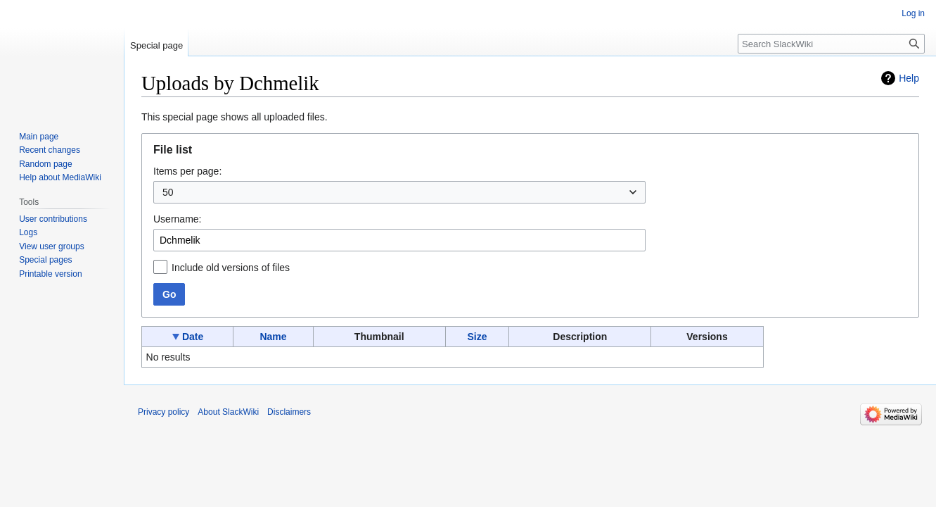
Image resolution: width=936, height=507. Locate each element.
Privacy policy (163, 412)
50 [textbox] (168, 192)
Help (909, 78)
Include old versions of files (231, 267)
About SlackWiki (228, 412)
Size (477, 336)
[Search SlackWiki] (831, 44)
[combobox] (399, 192)
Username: (177, 219)
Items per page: (187, 171)
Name (272, 336)
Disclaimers (289, 412)
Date (192, 336)
